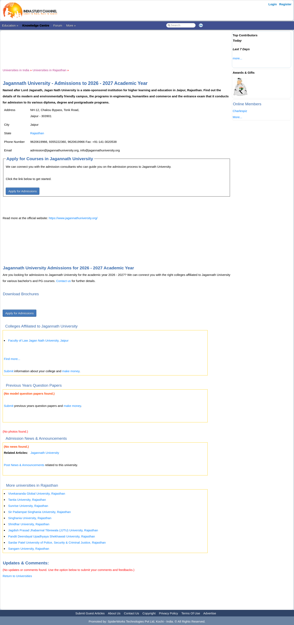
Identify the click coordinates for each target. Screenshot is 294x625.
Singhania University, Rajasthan (29, 518)
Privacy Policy (168, 613)
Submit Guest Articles (90, 613)
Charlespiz (240, 111)
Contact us (63, 281)
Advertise (209, 613)
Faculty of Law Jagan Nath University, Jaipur (38, 340)
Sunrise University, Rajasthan (28, 505)
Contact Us (131, 613)
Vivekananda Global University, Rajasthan (36, 493)
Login (272, 4)
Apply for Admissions (22, 191)
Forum (57, 25)
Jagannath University (44, 452)
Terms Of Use (190, 613)
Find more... (12, 359)
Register (285, 4)
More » (71, 25)
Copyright (149, 613)
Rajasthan (37, 133)
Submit (8, 371)
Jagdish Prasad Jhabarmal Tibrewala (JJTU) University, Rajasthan (53, 530)
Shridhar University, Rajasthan (28, 524)
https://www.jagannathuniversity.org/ (73, 218)
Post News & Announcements (24, 465)
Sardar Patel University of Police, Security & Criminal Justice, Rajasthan (57, 542)
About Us (114, 613)
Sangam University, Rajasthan (28, 548)
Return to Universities (17, 576)
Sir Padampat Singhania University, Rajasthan (39, 512)
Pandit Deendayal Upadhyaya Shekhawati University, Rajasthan (51, 536)
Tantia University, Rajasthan (27, 499)
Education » (10, 25)
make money (70, 371)
